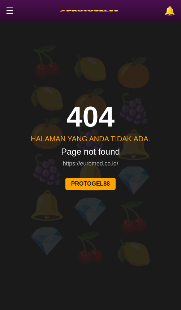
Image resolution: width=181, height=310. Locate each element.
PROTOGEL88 (90, 184)
